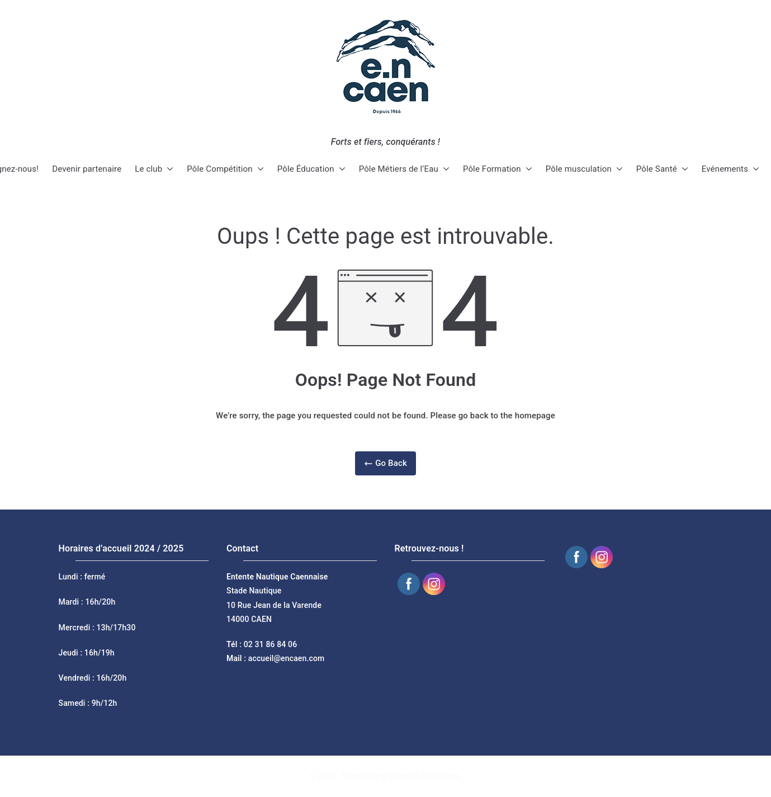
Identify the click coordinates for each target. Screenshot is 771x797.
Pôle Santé (662, 169)
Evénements (730, 169)
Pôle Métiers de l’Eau (404, 169)
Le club (154, 169)
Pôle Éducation (311, 169)
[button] (167, 169)
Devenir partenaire (86, 169)
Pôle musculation (584, 169)
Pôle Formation (497, 169)
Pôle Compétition (225, 169)
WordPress (440, 775)
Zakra (399, 775)
